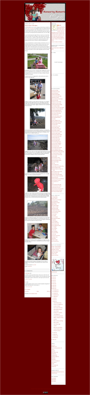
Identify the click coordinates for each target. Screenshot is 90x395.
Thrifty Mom (54, 238)
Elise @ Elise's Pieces (55, 114)
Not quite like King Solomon (58, 315)
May (54, 301)
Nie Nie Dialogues (55, 221)
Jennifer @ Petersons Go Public (57, 131)
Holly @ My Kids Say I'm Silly (57, 121)
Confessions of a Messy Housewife (57, 108)
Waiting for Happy (55, 239)
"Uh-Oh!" (55, 325)
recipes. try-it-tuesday (55, 360)
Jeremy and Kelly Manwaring (56, 136)
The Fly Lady (54, 234)
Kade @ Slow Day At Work (56, 144)
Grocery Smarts (54, 214)
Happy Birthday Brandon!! (58, 309)
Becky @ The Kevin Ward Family (57, 98)
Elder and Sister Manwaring (56, 113)
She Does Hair (54, 229)
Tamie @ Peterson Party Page (56, 184)
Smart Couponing (54, 231)
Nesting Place (54, 219)
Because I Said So (54, 198)
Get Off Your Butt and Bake (56, 211)
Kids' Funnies (54, 352)
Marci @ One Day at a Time (56, 158)
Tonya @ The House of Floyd (56, 185)
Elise (25, 282)
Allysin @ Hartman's (55, 93)
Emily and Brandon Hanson (56, 117)
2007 (53, 288)
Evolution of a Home (55, 206)
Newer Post (26, 291)
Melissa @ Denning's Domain (56, 160)
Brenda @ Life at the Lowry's (56, 103)
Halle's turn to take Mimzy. (58, 327)
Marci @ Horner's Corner (56, 157)
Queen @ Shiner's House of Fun (57, 171)
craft (52, 349)
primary (53, 357)
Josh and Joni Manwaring (56, 138)
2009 (53, 285)
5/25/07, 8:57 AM (28, 286)
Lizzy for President (55, 216)
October (55, 293)
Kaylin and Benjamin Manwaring (57, 150)
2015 (53, 277)
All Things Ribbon (55, 196)
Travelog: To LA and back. (58, 312)
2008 (53, 286)
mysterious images (55, 356)
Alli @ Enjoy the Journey (56, 91)
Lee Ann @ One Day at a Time (57, 153)
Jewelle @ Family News (55, 137)
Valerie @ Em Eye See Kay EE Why (57, 188)
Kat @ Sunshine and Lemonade (57, 147)
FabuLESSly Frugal (55, 208)
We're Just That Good (55, 241)
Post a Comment (27, 289)
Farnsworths (54, 118)
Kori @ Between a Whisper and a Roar (58, 151)
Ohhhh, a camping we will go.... (59, 317)
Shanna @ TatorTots (55, 177)
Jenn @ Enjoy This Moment (56, 128)
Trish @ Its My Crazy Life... (56, 187)
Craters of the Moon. (30, 28)
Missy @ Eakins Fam (55, 164)
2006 (53, 339)
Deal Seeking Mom (55, 201)
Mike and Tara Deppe (55, 161)
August (55, 296)
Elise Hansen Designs (55, 205)
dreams (53, 350)
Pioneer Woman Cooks (55, 224)
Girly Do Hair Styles (55, 212)
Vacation (30, 266)
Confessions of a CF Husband (56, 199)
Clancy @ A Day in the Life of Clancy (58, 107)
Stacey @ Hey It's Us (55, 181)
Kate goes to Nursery (57, 330)
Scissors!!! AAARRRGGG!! (58, 304)
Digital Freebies (54, 204)
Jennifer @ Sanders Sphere (56, 133)
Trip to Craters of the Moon (31, 25)
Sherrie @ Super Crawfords (56, 180)
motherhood (53, 355)
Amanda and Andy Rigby (56, 94)
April (54, 332)
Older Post (48, 291)
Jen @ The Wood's (55, 124)
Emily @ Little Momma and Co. (57, 116)
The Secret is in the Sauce (56, 235)
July (54, 298)
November (55, 291)
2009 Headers (54, 381)
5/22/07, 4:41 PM (28, 279)
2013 (53, 278)
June (54, 299)
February (55, 335)
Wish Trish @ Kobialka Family (57, 191)
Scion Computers (54, 228)
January (55, 337)
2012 (53, 280)
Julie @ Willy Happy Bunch (56, 141)
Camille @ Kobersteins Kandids (57, 104)
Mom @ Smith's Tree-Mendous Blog (58, 166)
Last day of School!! (57, 306)
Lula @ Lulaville (54, 156)
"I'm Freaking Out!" (57, 314)
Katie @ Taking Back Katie (56, 148)
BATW (53, 345)
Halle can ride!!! (56, 322)
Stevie (53, 183)
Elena (60, 25)
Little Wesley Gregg (57, 324)
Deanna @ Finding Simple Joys (57, 111)
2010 (53, 283)
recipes (53, 359)
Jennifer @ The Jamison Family (57, 134)
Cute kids (55, 319)
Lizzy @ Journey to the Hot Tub (57, 154)
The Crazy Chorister (55, 232)
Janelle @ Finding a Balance (56, 123)
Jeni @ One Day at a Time (56, 126)
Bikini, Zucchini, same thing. (58, 320)
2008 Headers (54, 379)
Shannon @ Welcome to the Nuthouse (58, 178)
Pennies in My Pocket (55, 222)
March (55, 334)
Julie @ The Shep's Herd (56, 140)
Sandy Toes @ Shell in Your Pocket (57, 175)
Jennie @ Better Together (56, 130)
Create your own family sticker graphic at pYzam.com (45, 388)
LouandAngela (27, 273)
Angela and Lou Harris (55, 97)
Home (38, 291)
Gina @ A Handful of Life (56, 120)
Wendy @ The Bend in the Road (57, 190)
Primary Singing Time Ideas (56, 225)
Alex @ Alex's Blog (55, 90)
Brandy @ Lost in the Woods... (57, 101)
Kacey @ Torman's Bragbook (56, 143)
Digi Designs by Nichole (56, 202)
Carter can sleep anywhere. (56, 347)
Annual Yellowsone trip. (57, 302)
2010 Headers (54, 378)
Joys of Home (54, 215)
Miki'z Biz (53, 163)
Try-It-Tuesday (54, 365)
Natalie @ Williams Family (56, 167)
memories (53, 353)
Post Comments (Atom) (33, 293)
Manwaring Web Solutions (56, 218)
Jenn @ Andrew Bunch (55, 127)
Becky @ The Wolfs (55, 100)
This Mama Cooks (55, 236)
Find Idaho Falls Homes (55, 209)
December (55, 289)
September (55, 294)
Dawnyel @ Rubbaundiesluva (56, 110)
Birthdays (53, 346)
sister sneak (53, 362)
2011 (53, 281)
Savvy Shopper (54, 226)
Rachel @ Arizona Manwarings (57, 174)
